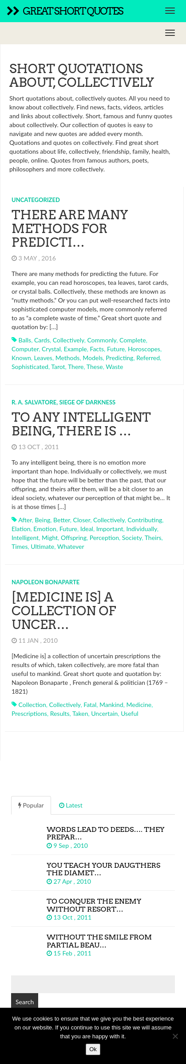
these (95, 366)
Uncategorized (36, 199)
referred (148, 357)
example (75, 349)
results (60, 713)
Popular (31, 805)
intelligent (25, 537)
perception (104, 537)
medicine (139, 704)
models (93, 357)
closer (82, 520)
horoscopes (144, 349)
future (116, 349)
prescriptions (29, 713)
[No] (174, 1036)
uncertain (104, 713)
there (76, 366)
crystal (51, 349)
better (61, 520)
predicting (119, 357)
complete (132, 340)
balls (25, 340)
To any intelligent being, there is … (81, 424)
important (109, 528)
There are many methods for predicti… (70, 228)
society (132, 537)
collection (32, 704)
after (25, 520)
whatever (70, 546)
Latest (71, 805)
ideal (86, 528)
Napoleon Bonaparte (45, 582)
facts (97, 349)
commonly (101, 340)
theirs (153, 537)
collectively (68, 340)
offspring (74, 537)
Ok (93, 1049)
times (20, 546)
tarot (58, 366)
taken (80, 713)
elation (21, 528)
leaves (43, 357)
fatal (89, 704)
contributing (145, 520)
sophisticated (30, 366)
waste (114, 366)
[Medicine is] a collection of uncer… (64, 611)
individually (141, 528)
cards (42, 340)
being (43, 520)
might (50, 537)
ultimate (42, 546)
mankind (111, 704)
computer (25, 349)
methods (67, 357)
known (21, 357)
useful (129, 713)
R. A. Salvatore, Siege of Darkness (63, 402)
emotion (44, 528)
